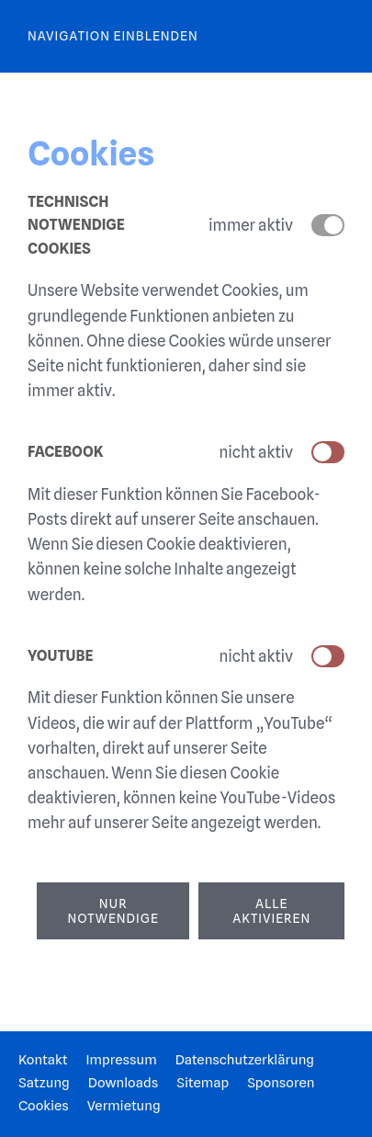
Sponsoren (280, 1082)
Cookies (43, 1105)
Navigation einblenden (113, 35)
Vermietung (124, 1105)
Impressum (120, 1060)
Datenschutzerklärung (244, 1060)
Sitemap (202, 1082)
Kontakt (42, 1060)
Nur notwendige (113, 911)
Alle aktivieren (271, 911)
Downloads (123, 1082)
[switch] (327, 452)
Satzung (44, 1082)
